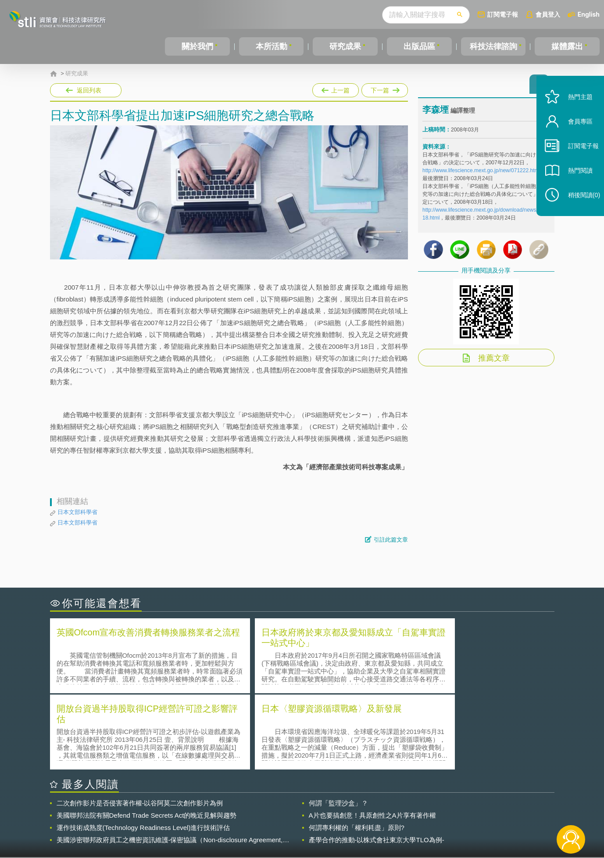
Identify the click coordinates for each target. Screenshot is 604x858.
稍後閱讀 (578, 209)
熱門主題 (574, 110)
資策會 (427, 809)
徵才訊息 (358, 809)
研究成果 (345, 46)
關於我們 (197, 46)
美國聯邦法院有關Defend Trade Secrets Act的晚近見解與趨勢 (147, 737)
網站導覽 (358, 822)
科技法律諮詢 (493, 46)
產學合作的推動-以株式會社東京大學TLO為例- (376, 762)
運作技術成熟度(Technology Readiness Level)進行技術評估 (143, 750)
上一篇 (335, 88)
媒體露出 (567, 46)
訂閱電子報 (502, 14)
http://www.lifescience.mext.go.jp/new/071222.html (481, 174)
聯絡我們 (304, 822)
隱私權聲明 (307, 809)
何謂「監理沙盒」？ (338, 725)
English (589, 14)
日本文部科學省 (77, 512)
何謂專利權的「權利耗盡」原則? (356, 750)
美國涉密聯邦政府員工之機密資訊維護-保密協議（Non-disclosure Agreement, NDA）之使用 (170, 762)
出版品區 (419, 46)
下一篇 (384, 88)
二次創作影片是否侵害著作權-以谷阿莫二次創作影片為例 (140, 725)
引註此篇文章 (391, 539)
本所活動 (271, 46)
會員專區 (574, 135)
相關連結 (478, 809)
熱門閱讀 (574, 184)
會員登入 (548, 14)
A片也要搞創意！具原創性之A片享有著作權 (372, 737)
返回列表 (89, 90)
